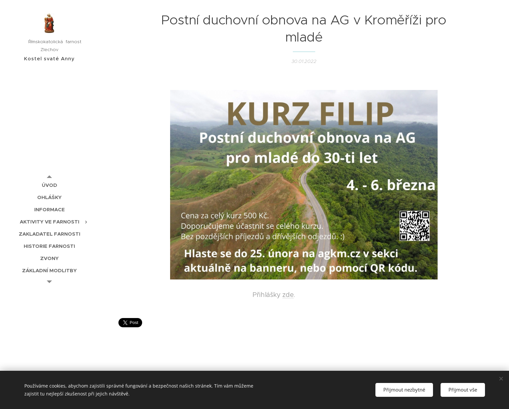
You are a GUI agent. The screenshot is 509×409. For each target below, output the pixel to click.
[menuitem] (49, 185)
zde (287, 295)
